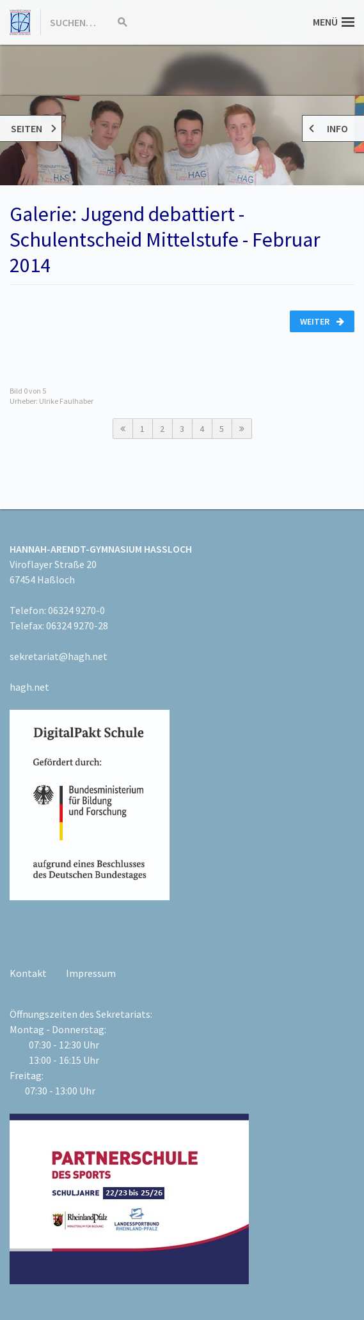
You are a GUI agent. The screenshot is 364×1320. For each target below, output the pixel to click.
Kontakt (28, 973)
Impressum (91, 973)
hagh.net (29, 686)
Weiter (322, 321)
